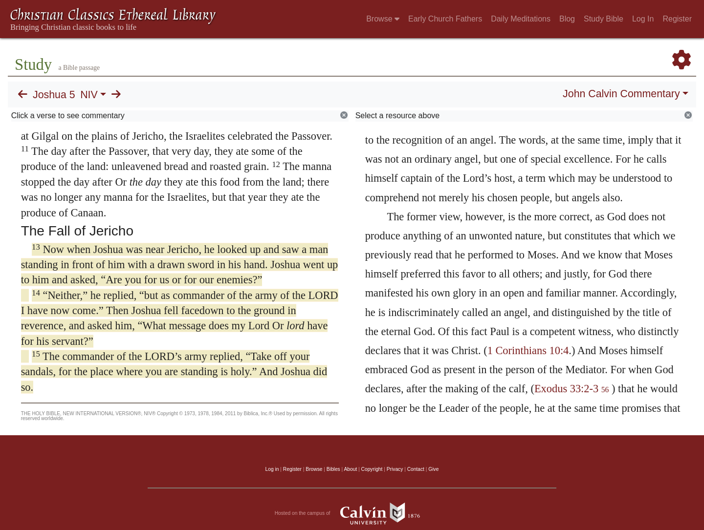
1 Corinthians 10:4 (528, 350)
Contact (415, 469)
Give (433, 469)
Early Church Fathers (445, 19)
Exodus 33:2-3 (566, 388)
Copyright (372, 469)
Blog (567, 19)
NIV (89, 95)
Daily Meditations (520, 19)
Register (677, 19)
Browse (382, 19)
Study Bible (603, 19)
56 (605, 389)
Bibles (333, 469)
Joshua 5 (54, 95)
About (350, 469)
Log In (643, 19)
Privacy (395, 469)
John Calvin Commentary (621, 94)
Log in (272, 469)
